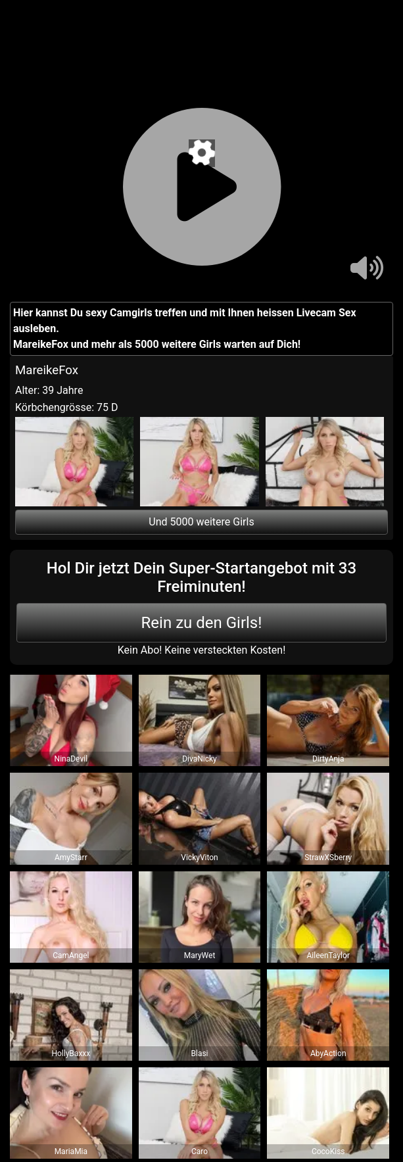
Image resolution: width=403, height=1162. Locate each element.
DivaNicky (199, 758)
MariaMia (71, 1151)
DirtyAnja (328, 758)
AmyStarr (71, 857)
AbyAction (328, 1053)
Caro (199, 1151)
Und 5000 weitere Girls (201, 522)
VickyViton (199, 857)
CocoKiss (328, 1151)
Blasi (199, 1053)
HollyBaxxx (70, 1053)
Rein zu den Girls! (201, 623)
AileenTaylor (327, 955)
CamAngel (71, 955)
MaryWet (200, 955)
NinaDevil (71, 758)
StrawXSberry (328, 857)
